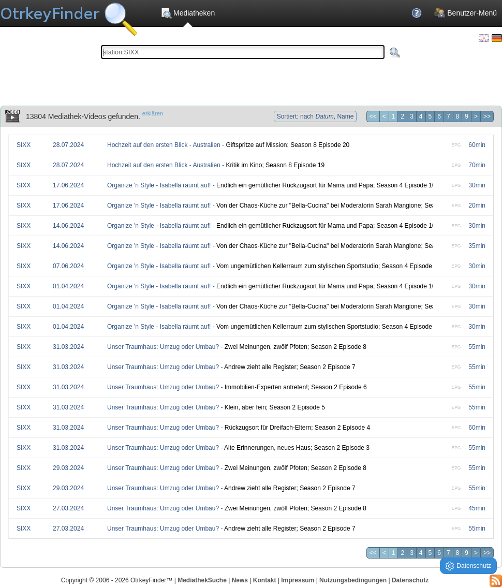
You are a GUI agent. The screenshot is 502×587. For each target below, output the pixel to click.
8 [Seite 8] (458, 116)
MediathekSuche (202, 580)
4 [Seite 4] (421, 116)
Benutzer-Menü (465, 13)
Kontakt (264, 580)
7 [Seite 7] (448, 116)
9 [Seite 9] (466, 116)
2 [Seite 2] (402, 116)
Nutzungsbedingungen (353, 580)
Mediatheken (187, 13)
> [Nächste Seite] (476, 116)
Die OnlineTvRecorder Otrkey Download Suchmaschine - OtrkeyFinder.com (68, 15)
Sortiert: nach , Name (315, 116)
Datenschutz (410, 580)
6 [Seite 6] (439, 116)
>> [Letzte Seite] (487, 116)
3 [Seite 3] (412, 116)
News (240, 580)
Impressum (297, 580)
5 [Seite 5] (430, 116)
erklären (152, 113)
